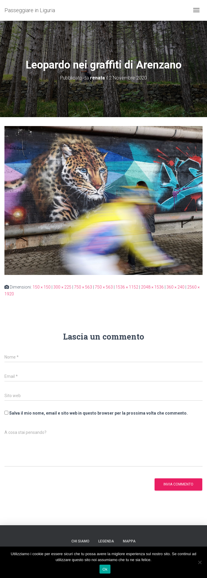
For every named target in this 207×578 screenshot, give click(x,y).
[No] (200, 562)
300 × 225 (62, 287)
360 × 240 (175, 287)
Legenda (106, 541)
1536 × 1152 (126, 287)
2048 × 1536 (152, 287)
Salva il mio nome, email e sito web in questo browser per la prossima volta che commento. (98, 413)
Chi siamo (80, 541)
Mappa (129, 541)
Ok (104, 569)
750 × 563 (83, 287)
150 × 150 (42, 287)
